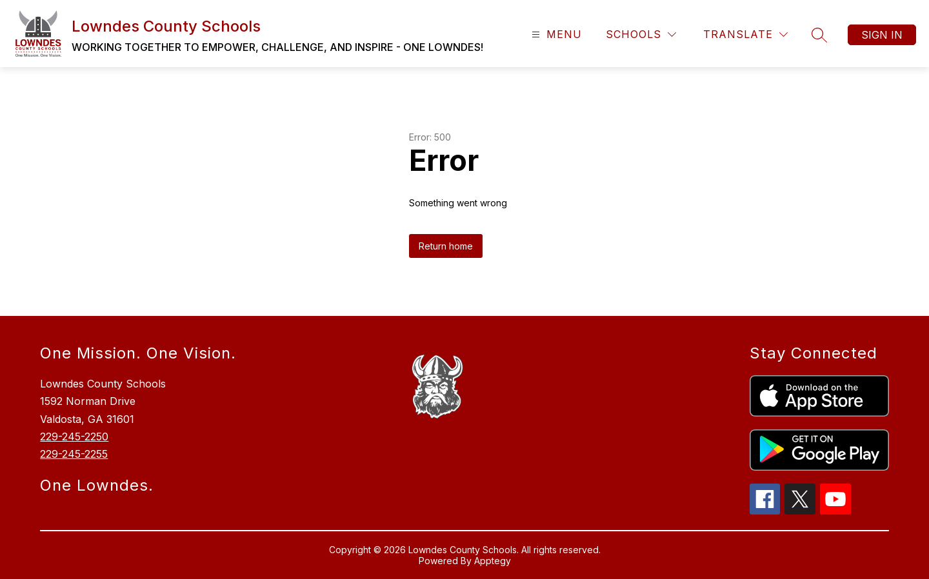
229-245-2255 (74, 453)
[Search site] (819, 35)
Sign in (882, 34)
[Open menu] (555, 34)
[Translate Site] (745, 34)
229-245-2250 (74, 436)
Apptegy (492, 560)
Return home (446, 245)
